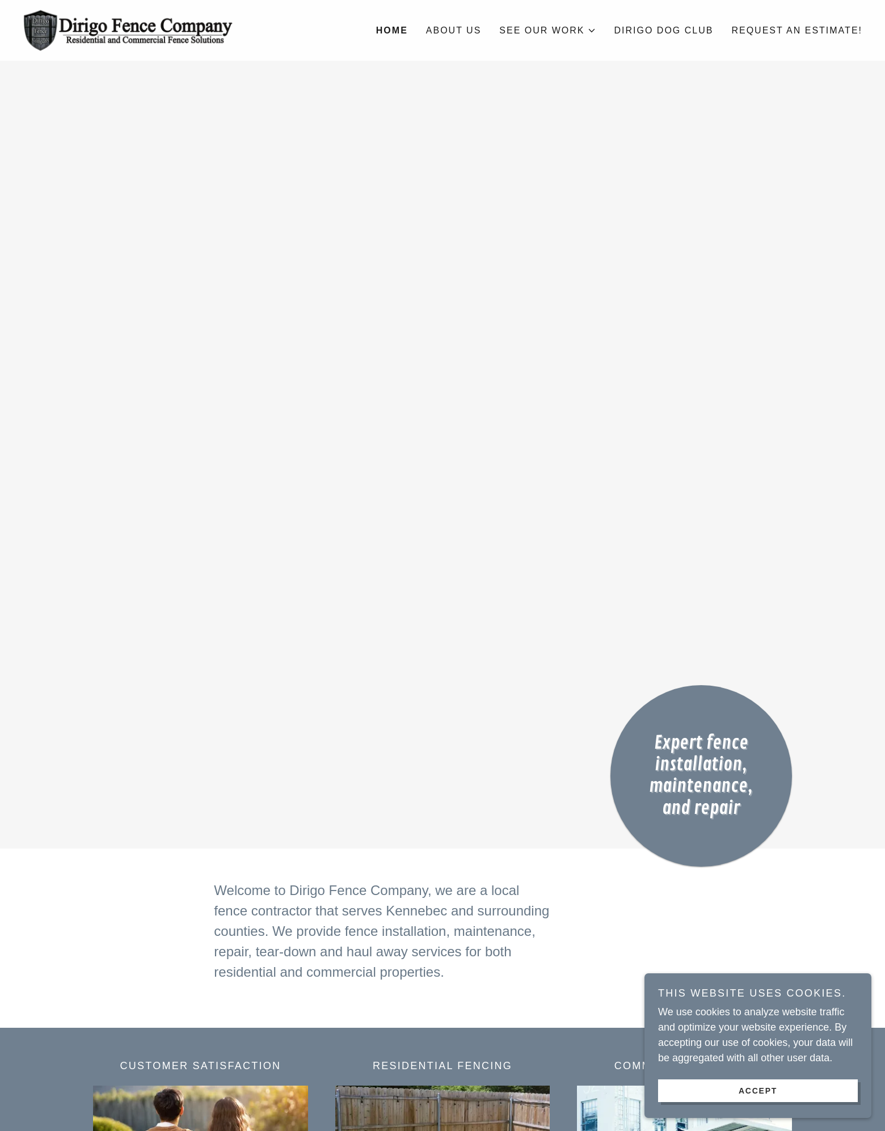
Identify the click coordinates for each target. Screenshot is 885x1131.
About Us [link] (454, 30)
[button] (547, 30)
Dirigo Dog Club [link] (664, 30)
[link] (128, 29)
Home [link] (392, 30)
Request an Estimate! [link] (796, 30)
